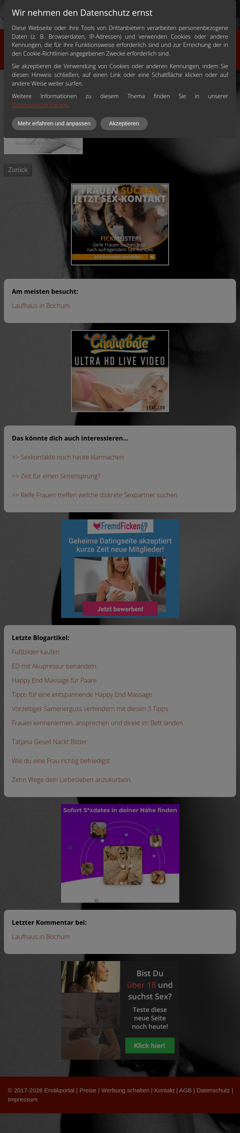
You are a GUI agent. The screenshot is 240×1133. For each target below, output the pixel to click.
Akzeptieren (124, 123)
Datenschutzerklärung (40, 104)
